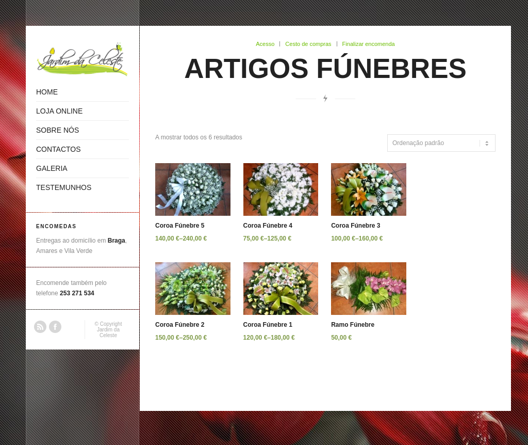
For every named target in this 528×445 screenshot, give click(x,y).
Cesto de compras (308, 44)
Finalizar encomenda (368, 44)
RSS (40, 326)
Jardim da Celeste (108, 332)
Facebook (55, 326)
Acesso (265, 44)
